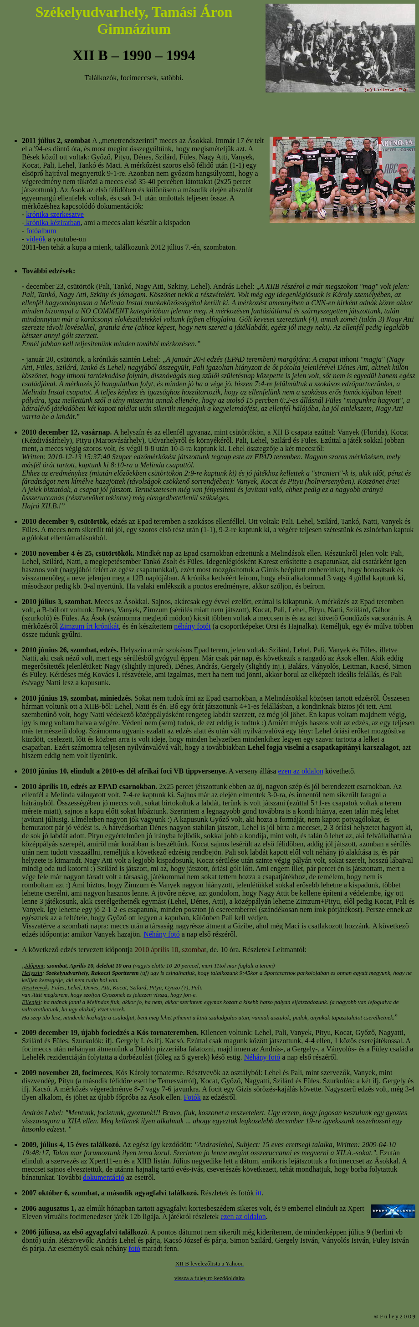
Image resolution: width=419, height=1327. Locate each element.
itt (258, 1193)
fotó (134, 1248)
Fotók (192, 1097)
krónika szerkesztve (55, 214)
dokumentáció (103, 1177)
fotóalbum (41, 231)
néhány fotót (192, 626)
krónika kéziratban (52, 222)
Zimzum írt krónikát (89, 626)
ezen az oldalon (300, 771)
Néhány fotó (161, 934)
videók (36, 239)
